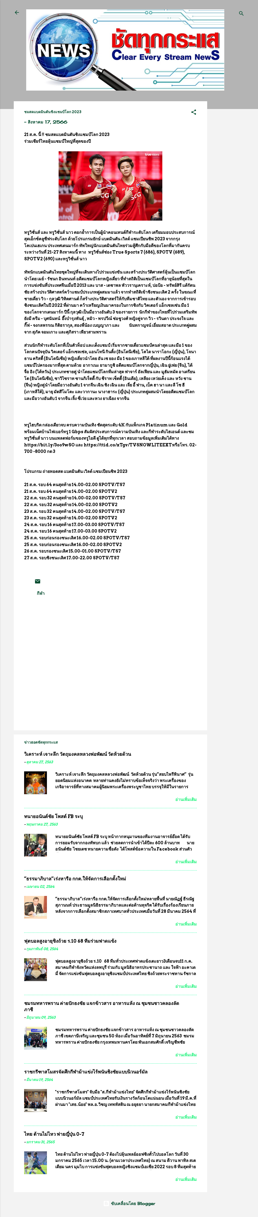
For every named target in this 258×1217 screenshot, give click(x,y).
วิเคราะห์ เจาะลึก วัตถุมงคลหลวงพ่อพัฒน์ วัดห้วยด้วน (77, 754)
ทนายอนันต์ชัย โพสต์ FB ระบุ (53, 816)
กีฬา (41, 593)
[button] (194, 113)
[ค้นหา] (241, 14)
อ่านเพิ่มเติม (186, 799)
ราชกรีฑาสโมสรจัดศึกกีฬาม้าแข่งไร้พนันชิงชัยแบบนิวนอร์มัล (86, 1072)
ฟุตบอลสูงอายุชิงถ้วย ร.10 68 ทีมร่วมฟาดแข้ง (70, 941)
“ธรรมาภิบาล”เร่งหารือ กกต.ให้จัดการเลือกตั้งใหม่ (75, 878)
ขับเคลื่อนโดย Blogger (129, 1203)
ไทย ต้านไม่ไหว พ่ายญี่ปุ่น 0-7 (54, 1134)
